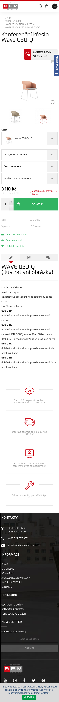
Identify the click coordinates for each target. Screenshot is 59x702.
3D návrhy (7, 573)
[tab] (10, 257)
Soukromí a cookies (12, 609)
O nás (4, 564)
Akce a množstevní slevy (15, 578)
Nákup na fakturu (11, 582)
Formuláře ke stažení (13, 614)
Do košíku (30, 204)
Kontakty (6, 587)
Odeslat (29, 649)
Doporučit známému (13, 234)
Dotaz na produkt (12, 240)
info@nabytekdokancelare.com (24, 545)
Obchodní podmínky (12, 605)
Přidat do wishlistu (12, 246)
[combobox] (29, 138)
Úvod (8, 18)
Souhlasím (29, 697)
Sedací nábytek (13, 21)
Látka (4, 130)
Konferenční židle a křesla (20, 24)
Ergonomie (7, 569)
